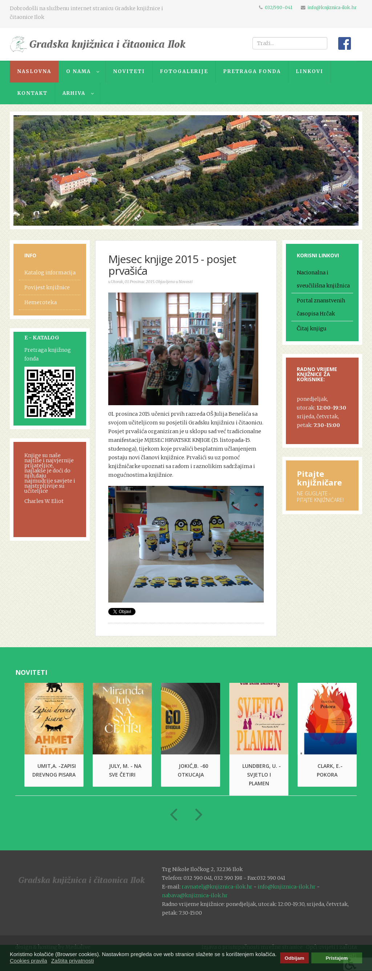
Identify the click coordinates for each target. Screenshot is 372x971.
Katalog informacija (50, 272)
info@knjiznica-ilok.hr (332, 7)
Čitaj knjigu (312, 328)
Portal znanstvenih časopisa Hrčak (321, 307)
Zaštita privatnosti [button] (72, 961)
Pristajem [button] (337, 958)
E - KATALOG (41, 337)
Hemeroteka (40, 302)
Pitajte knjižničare (319, 478)
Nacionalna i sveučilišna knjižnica (323, 279)
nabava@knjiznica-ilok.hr (195, 895)
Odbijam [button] (294, 958)
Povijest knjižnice (47, 287)
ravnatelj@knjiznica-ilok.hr (217, 886)
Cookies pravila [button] (28, 961)
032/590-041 (278, 7)
